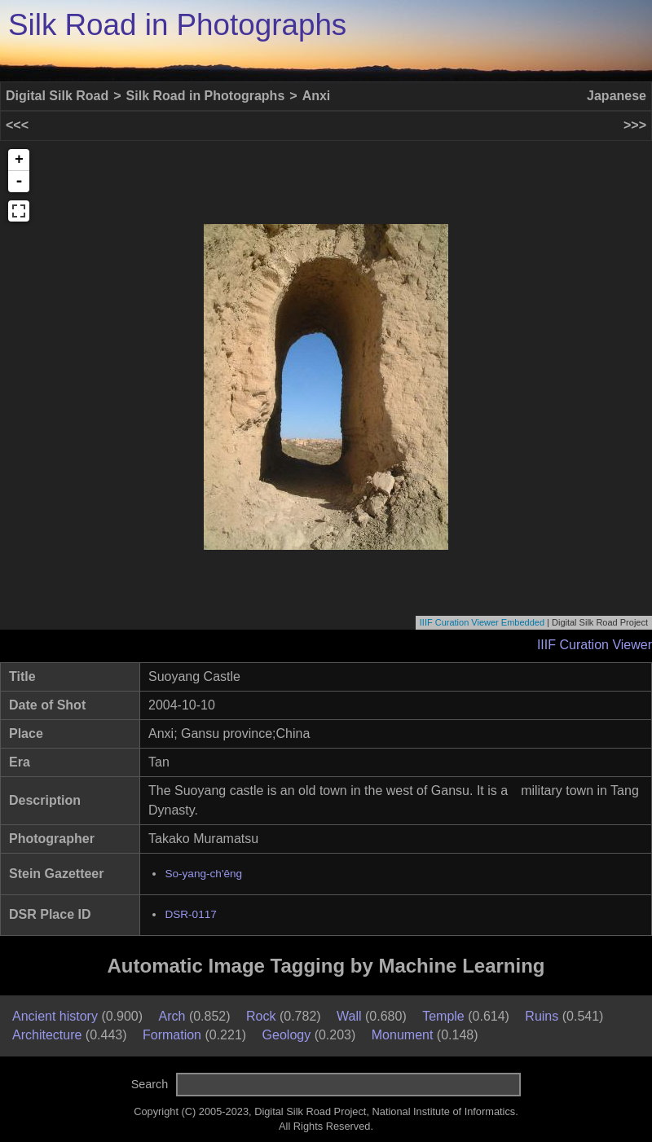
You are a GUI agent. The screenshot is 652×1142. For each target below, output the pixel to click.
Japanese (616, 96)
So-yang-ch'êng (203, 873)
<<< (17, 125)
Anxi (316, 96)
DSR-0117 (190, 914)
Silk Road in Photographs (177, 25)
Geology (286, 1035)
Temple (443, 1016)
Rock (260, 1016)
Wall (349, 1016)
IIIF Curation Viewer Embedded (482, 622)
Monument (403, 1035)
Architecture (47, 1035)
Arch (172, 1016)
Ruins (541, 1016)
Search (150, 1084)
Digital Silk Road (57, 96)
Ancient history (55, 1016)
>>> (634, 125)
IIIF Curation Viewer (594, 645)
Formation (172, 1035)
